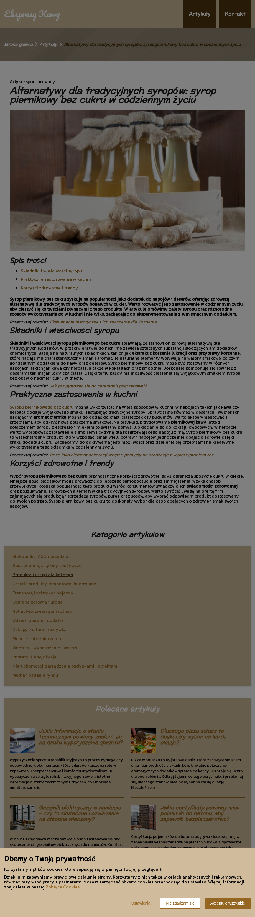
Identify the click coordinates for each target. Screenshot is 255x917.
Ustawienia (140, 903)
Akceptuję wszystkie (227, 903)
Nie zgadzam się (180, 903)
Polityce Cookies (62, 886)
